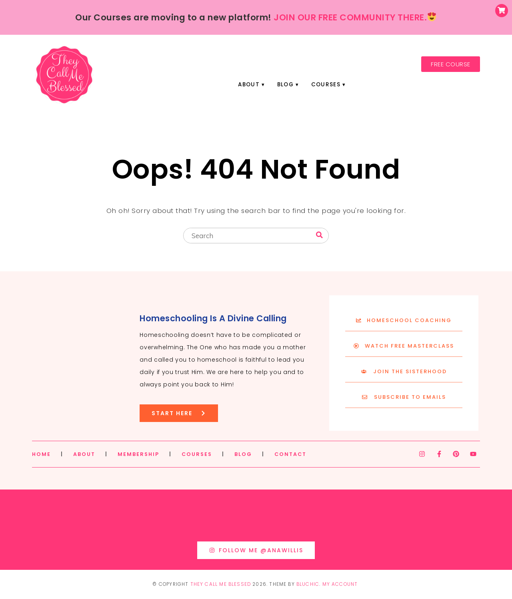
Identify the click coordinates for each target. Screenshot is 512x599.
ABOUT (84, 454)
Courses (325, 84)
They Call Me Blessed (220, 584)
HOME (41, 454)
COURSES (197, 454)
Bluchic (307, 584)
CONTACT (290, 454)
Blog (285, 84)
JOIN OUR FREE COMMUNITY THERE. (355, 17)
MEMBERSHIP (138, 454)
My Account (340, 584)
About (249, 84)
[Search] (319, 235)
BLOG (243, 454)
